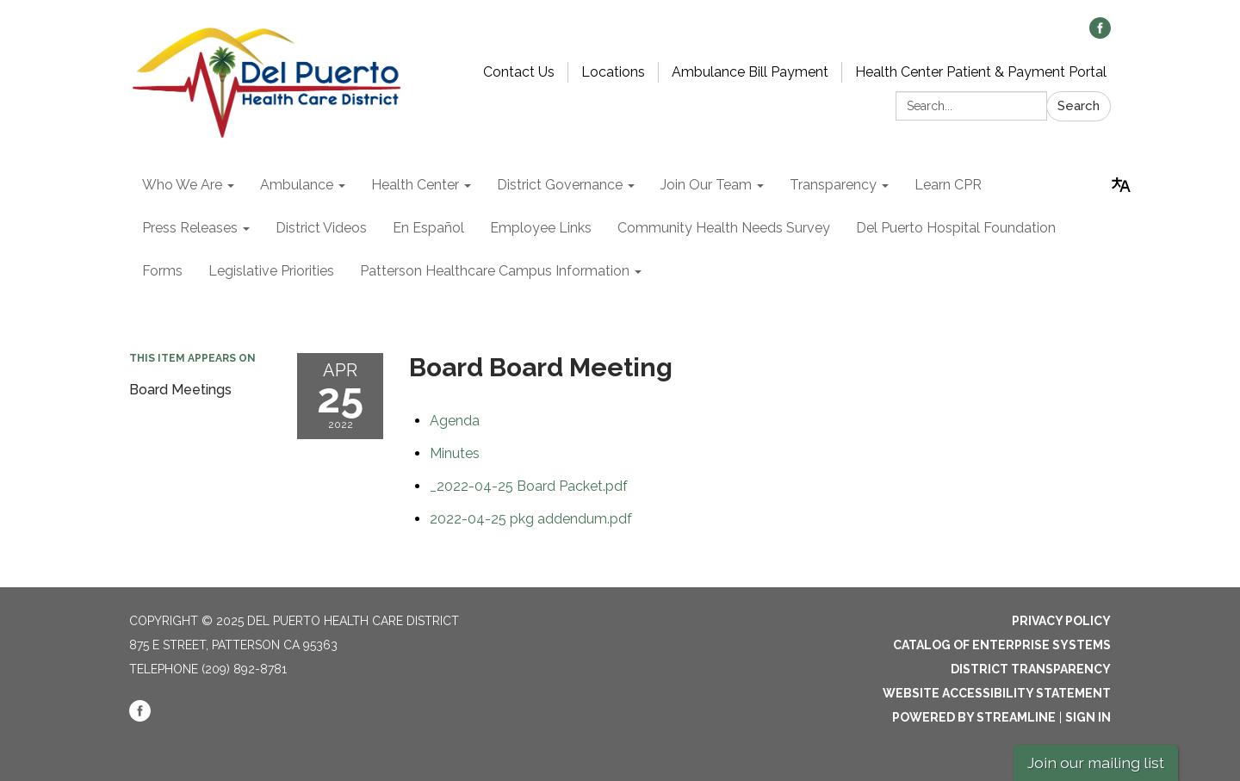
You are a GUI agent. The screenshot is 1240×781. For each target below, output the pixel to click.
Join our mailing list (1095, 762)
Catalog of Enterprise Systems (1002, 645)
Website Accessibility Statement (997, 693)
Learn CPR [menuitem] (948, 185)
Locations (613, 72)
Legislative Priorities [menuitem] (271, 271)
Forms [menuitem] (162, 271)
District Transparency (1031, 669)
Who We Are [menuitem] (182, 185)
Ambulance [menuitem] (296, 185)
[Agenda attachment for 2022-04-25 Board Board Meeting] (455, 420)
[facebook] (1100, 34)
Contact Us (519, 72)
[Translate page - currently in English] (1121, 185)
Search (1078, 106)
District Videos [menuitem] (321, 228)
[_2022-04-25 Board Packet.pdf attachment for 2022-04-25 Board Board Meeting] (529, 486)
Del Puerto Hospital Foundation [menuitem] (956, 228)
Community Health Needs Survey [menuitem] (723, 228)
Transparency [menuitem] (833, 185)
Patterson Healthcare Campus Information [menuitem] (494, 271)
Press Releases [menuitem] (190, 228)
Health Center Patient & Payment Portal (981, 72)
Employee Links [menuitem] (541, 228)
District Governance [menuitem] (560, 185)
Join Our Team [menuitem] (706, 185)
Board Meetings (180, 389)
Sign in (1088, 717)
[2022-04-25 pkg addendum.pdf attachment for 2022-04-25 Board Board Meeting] (531, 519)
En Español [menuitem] (428, 228)
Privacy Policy (1061, 621)
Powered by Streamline (974, 717)
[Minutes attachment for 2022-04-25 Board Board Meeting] (455, 453)
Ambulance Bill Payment (750, 72)
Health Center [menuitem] (415, 185)
